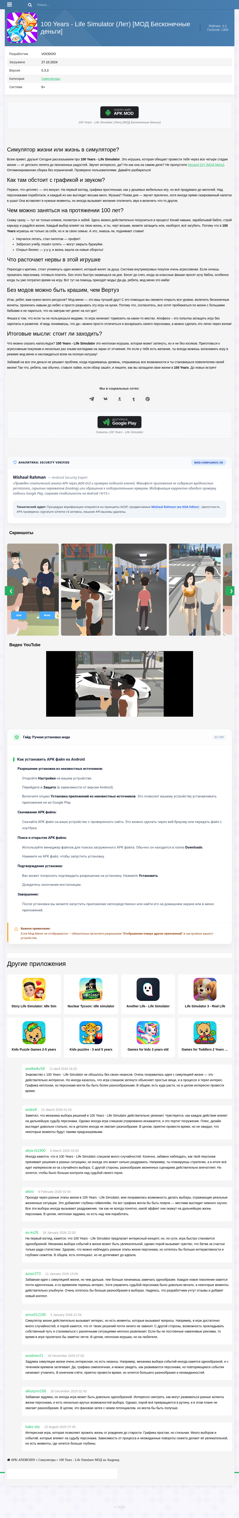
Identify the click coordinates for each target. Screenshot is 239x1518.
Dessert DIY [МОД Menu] (206, 166)
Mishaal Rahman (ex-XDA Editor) (175, 509)
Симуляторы (51, 81)
